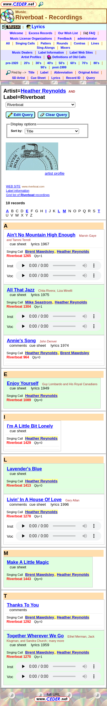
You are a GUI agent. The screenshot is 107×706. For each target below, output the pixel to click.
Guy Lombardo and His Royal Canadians (70, 384)
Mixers (65, 47)
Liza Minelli (64, 290)
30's (38, 63)
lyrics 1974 (59, 345)
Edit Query (20, 115)
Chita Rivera (46, 290)
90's (43, 67)
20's (27, 63)
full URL (53, 694)
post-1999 (59, 67)
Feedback (65, 38)
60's (73, 63)
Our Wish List (68, 33)
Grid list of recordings (28, 195)
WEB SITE (13, 186)
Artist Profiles (31, 57)
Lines (95, 43)
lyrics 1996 (59, 504)
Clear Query (53, 115)
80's (96, 63)
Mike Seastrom (38, 302)
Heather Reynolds (43, 91)
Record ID (73, 77)
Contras (79, 43)
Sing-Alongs (46, 47)
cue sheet (18, 244)
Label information (17, 190)
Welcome (16, 33)
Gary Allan (72, 500)
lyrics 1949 (39, 388)
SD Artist (18, 77)
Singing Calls (25, 43)
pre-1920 (12, 63)
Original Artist (88, 72)
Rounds (62, 43)
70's (85, 63)
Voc (10, 276)
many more (56, 640)
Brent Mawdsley (39, 251)
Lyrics (55, 77)
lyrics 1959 (39, 645)
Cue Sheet (38, 77)
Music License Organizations (31, 38)
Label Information (51, 52)
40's (50, 63)
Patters (46, 43)
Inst (10, 266)
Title (31, 72)
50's (61, 63)
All (8, 43)
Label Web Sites (81, 52)
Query (90, 77)
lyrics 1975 (39, 295)
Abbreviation (63, 72)
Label (44, 72)
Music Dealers (22, 52)
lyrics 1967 (39, 244)
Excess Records (40, 33)
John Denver (48, 341)
